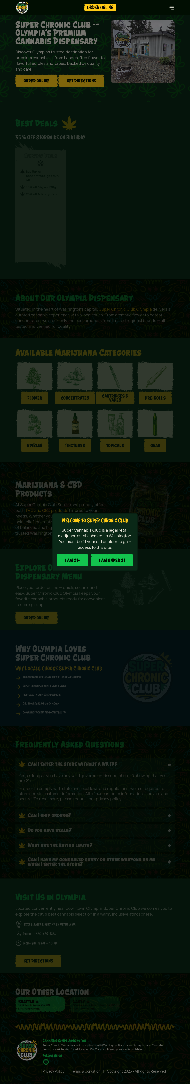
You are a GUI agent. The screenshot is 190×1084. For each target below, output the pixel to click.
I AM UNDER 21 (112, 560)
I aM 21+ (72, 560)
